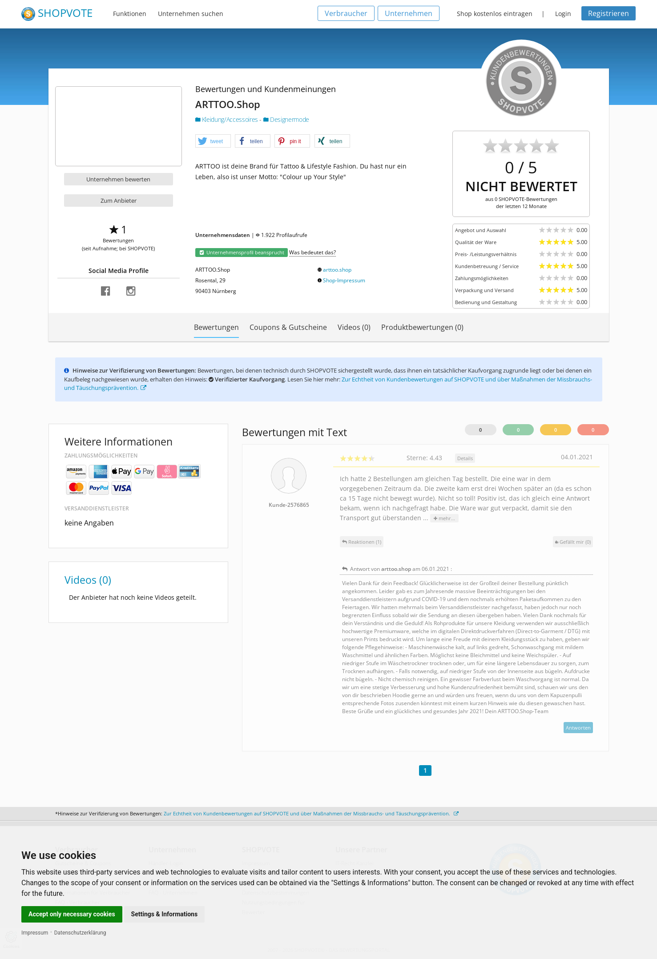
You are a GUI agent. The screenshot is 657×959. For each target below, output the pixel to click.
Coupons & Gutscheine (288, 327)
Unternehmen (408, 13)
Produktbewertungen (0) (422, 327)
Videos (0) (354, 327)
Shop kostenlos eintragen (494, 13)
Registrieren (608, 13)
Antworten (578, 727)
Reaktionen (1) (361, 541)
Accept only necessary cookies (71, 914)
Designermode (286, 119)
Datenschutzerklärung (80, 933)
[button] (213, 141)
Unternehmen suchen (190, 13)
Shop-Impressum (344, 280)
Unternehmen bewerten (118, 179)
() (573, 541)
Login (563, 13)
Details (465, 458)
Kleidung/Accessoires (227, 119)
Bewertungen (216, 327)
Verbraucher (346, 13)
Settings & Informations (164, 914)
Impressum (34, 933)
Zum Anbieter (119, 201)
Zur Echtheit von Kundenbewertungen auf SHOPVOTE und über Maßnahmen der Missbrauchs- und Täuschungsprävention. (311, 813)
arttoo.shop (337, 269)
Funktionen (129, 13)
